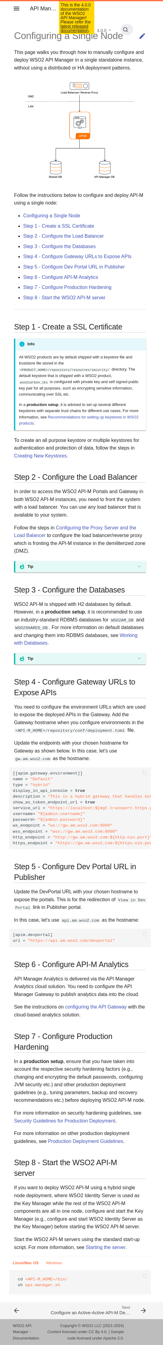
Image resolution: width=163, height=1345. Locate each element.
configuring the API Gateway (96, 1006)
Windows (54, 1263)
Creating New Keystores (40, 455)
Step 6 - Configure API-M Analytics (60, 277)
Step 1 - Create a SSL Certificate (58, 226)
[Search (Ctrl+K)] (127, 29)
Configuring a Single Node (51, 215)
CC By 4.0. (98, 1331)
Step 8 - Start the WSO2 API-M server (64, 297)
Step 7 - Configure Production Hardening (67, 287)
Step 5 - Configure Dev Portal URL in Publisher (74, 266)
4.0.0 (102, 30)
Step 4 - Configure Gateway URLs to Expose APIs (77, 256)
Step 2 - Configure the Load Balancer (63, 236)
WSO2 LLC (92, 1325)
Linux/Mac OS (26, 1263)
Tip (30, 566)
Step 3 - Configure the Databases (59, 246)
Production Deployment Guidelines (85, 1141)
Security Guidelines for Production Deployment (64, 1120)
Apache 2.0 (113, 1338)
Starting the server (105, 1247)
